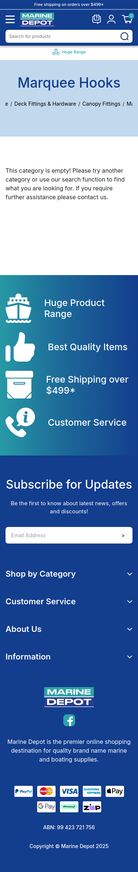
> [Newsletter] (123, 535)
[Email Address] (69, 535)
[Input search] (69, 36)
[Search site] (124, 36)
